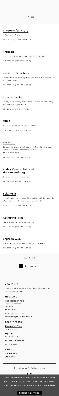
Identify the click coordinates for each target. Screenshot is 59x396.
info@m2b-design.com (21, 316)
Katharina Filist (13, 217)
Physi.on (8, 51)
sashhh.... (9, 142)
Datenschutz (11, 353)
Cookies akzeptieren (29, 393)
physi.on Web (12, 239)
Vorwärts (34, 266)
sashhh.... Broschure (16, 73)
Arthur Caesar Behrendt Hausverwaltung (19, 171)
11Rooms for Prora (15, 30)
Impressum (10, 356)
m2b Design (29, 8)
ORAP (6, 121)
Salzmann (9, 193)
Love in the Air (12, 97)
